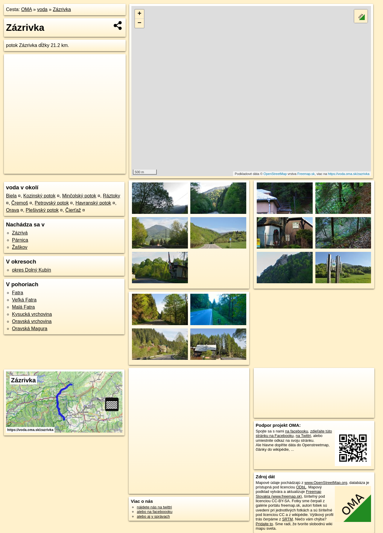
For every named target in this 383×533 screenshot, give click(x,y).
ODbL (301, 487)
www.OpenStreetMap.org (325, 482)
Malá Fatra (23, 307)
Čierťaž (73, 210)
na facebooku (296, 431)
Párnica (20, 240)
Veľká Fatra (24, 299)
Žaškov (20, 247)
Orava (12, 210)
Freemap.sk (306, 174)
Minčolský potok (79, 195)
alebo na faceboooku (154, 511)
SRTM (287, 519)
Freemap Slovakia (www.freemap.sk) (288, 493)
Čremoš (19, 202)
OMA (26, 9)
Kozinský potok (39, 195)
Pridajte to (264, 524)
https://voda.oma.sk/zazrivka (349, 174)
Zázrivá (20, 232)
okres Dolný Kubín (31, 269)
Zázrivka (62, 9)
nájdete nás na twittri (154, 507)
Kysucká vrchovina (32, 314)
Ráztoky (111, 195)
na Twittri (303, 435)
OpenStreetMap (275, 174)
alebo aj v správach (153, 516)
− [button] (140, 23)
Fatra (17, 292)
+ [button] (140, 14)
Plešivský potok (42, 210)
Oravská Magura (29, 328)
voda (42, 9)
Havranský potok (93, 202)
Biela (11, 195)
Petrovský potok (52, 202)
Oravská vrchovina (32, 321)
